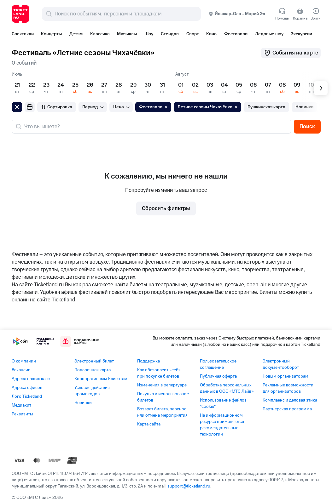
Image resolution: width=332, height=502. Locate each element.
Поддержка (148, 361)
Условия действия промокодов (92, 391)
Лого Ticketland (27, 396)
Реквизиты (22, 414)
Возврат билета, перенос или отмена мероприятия (162, 412)
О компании (24, 361)
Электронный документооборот (281, 364)
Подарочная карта (92, 370)
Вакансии (21, 370)
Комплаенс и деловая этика (290, 400)
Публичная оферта (218, 376)
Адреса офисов (27, 388)
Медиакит (21, 405)
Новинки (83, 403)
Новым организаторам (285, 376)
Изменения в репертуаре (162, 385)
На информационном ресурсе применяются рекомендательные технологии (222, 424)
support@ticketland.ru (188, 486)
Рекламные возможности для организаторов (288, 388)
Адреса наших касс (31, 379)
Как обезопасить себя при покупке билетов (159, 373)
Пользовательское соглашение (218, 364)
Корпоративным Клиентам (100, 379)
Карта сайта (148, 424)
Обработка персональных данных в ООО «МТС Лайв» (226, 388)
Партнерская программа (287, 409)
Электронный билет (94, 361)
